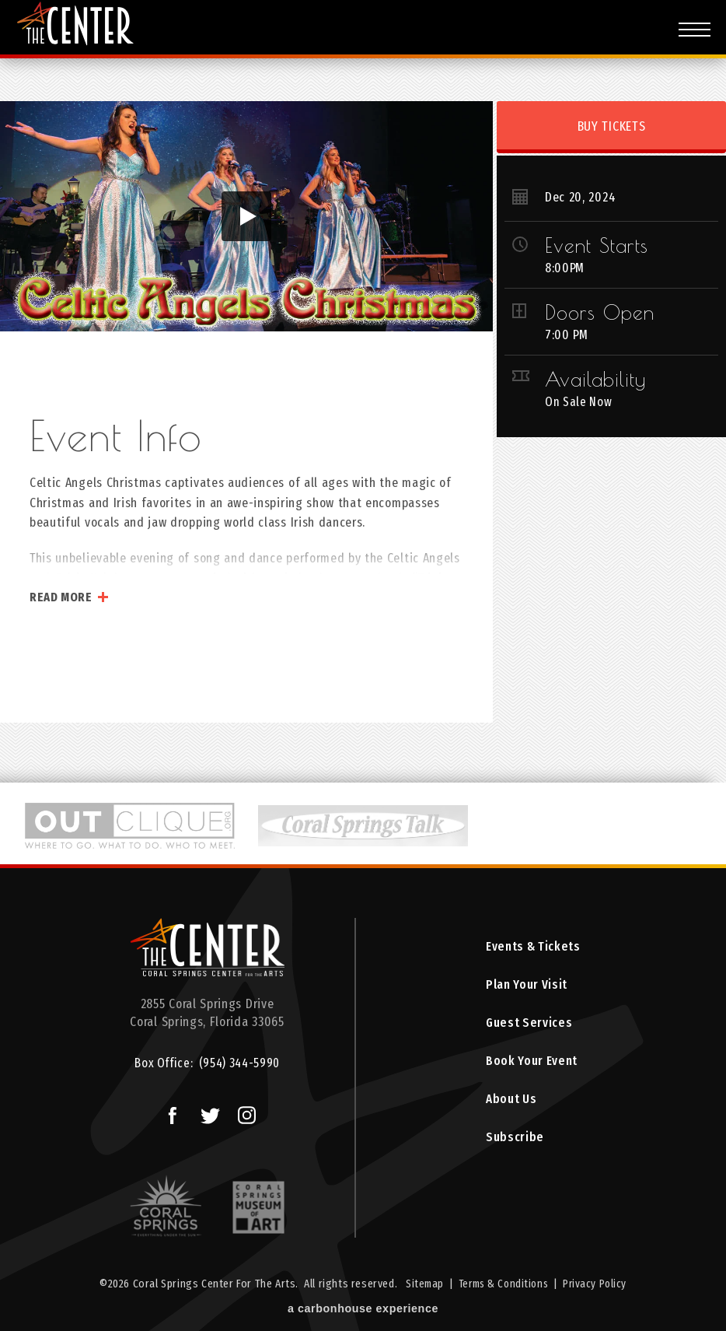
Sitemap (420, 1285)
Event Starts (596, 245)
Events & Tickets (533, 947)
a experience (363, 1309)
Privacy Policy (598, 1285)
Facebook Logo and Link (165, 1111)
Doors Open (599, 312)
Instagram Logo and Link (242, 1111)
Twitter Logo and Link (205, 1111)
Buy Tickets (611, 126)
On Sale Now (579, 402)
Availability (595, 379)
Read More (61, 597)
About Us (510, 1106)
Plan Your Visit (526, 987)
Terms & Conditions (503, 1285)
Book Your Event (531, 1066)
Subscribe (514, 1145)
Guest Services (529, 1026)
